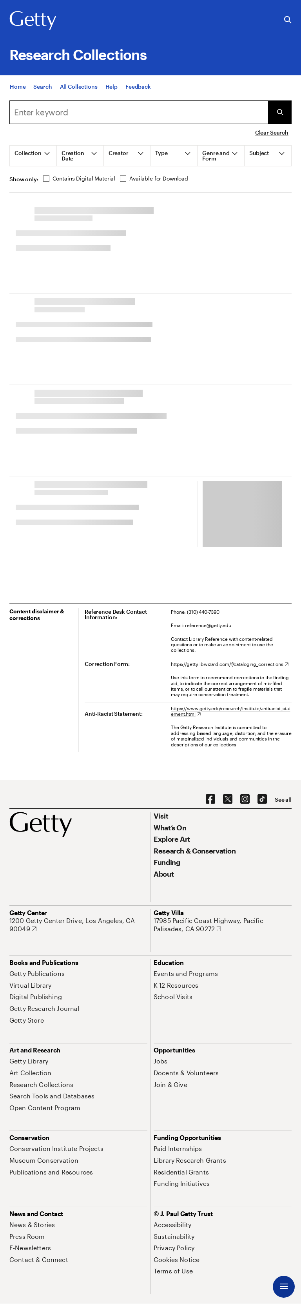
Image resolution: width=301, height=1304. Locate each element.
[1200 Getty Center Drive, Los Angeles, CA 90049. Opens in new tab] (78, 924)
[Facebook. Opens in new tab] (210, 799)
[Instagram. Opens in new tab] (245, 799)
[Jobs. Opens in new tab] (161, 1061)
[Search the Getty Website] (288, 20)
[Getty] (32, 21)
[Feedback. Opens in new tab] (138, 86)
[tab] (33, 156)
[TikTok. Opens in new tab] (262, 799)
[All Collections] (79, 86)
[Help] (111, 86)
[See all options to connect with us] (283, 799)
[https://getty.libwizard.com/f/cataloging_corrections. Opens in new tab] (229, 664)
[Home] (17, 86)
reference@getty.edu (208, 625)
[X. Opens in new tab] (227, 799)
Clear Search (271, 132)
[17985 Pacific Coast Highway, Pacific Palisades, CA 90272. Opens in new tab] (223, 924)
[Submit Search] (280, 112)
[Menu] (284, 1287)
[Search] (42, 86)
